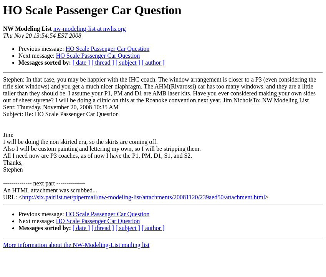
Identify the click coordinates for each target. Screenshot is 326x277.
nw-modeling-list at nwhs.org (89, 28)
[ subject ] (128, 62)
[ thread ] (102, 62)
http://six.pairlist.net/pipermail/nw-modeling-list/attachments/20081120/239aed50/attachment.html (143, 197)
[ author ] (153, 62)
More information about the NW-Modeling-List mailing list (76, 245)
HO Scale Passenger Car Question (108, 48)
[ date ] (81, 62)
